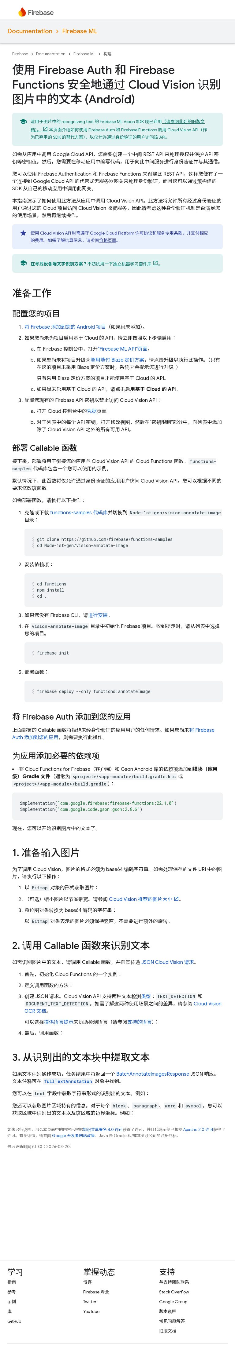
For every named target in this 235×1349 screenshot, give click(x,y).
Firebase (20, 54)
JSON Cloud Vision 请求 (167, 962)
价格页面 (107, 240)
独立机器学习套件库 (132, 264)
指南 (11, 1282)
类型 (146, 997)
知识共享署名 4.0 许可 (103, 1129)
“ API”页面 (122, 349)
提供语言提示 (58, 1022)
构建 (107, 54)
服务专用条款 (169, 233)
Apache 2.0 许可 (198, 1129)
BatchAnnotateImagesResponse (152, 1074)
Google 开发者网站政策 (73, 1135)
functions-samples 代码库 (79, 513)
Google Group (173, 1301)
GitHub (14, 1321)
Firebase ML (79, 31)
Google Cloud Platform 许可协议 (121, 233)
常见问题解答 (172, 1321)
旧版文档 (167, 1331)
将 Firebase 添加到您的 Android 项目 (65, 327)
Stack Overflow (174, 1292)
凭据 (92, 411)
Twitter (89, 1301)
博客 (87, 1282)
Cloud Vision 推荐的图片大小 (140, 899)
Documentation (29, 31)
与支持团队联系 (174, 1282)
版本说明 (167, 1311)
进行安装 (98, 615)
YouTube (91, 1311)
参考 (11, 1292)
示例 (11, 1301)
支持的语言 (139, 1022)
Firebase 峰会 (96, 1292)
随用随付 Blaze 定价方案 (117, 360)
